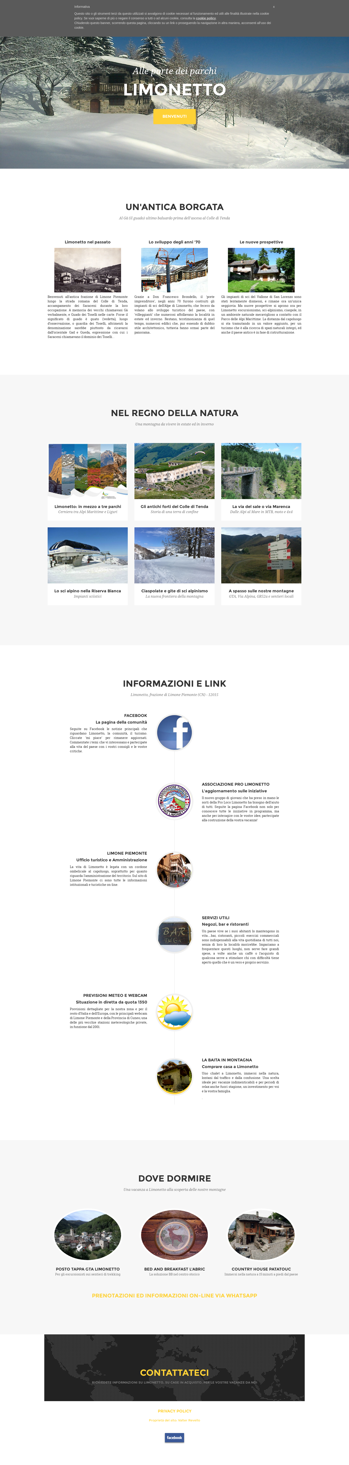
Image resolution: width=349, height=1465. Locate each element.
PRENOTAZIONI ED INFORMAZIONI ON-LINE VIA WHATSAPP (174, 1295)
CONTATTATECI (174, 1372)
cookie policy (206, 18)
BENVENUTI (174, 116)
